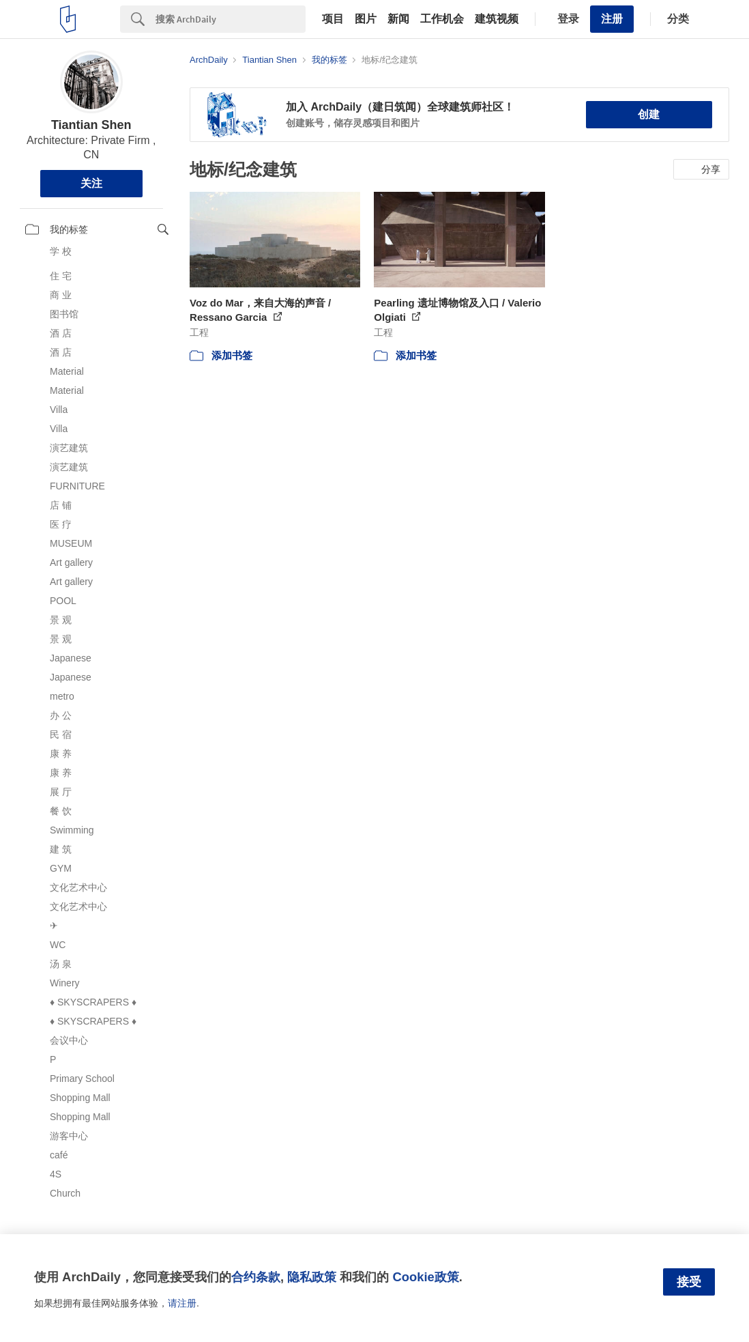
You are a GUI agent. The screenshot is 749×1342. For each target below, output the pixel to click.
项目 (333, 19)
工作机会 (442, 19)
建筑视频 (496, 19)
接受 (689, 1282)
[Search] (231, 19)
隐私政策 (311, 1277)
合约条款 (255, 1277)
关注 (91, 183)
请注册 (182, 1303)
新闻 (398, 19)
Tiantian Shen (91, 125)
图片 (366, 19)
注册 (612, 19)
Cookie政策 (425, 1277)
